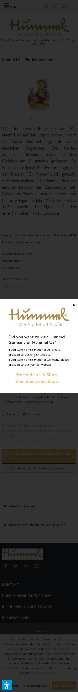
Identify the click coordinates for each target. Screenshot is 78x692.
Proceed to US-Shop (33, 374)
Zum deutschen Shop (33, 381)
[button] (7, 685)
